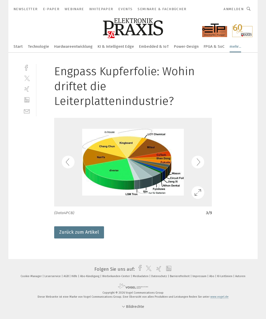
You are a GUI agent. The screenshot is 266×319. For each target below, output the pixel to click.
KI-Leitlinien (225, 276)
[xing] (27, 89)
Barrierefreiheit (180, 276)
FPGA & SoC (214, 46)
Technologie (38, 46)
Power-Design (186, 46)
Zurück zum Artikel (79, 232)
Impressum (200, 276)
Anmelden (234, 9)
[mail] (27, 111)
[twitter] (27, 78)
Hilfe (74, 276)
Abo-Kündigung (90, 276)
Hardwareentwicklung (73, 46)
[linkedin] (27, 100)
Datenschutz (159, 276)
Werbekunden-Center (116, 276)
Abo (212, 276)
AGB (66, 276)
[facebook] (27, 67)
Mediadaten (141, 276)
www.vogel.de (219, 296)
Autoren (240, 276)
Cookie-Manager (31, 276)
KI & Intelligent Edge (116, 46)
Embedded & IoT (154, 46)
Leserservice (53, 276)
